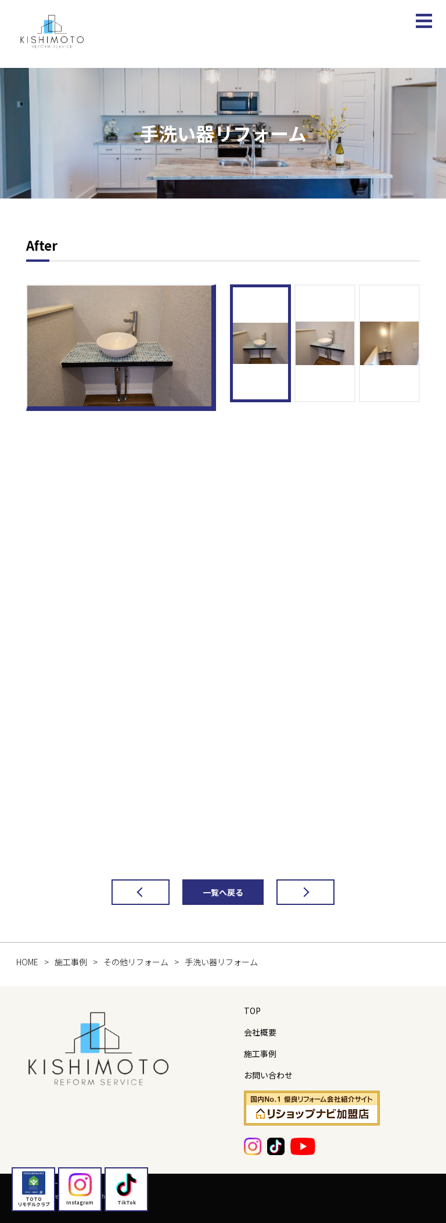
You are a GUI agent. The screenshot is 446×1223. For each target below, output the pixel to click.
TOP (252, 1010)
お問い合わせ (268, 1075)
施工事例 (260, 1053)
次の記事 (294, 892)
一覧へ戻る (223, 892)
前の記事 (129, 892)
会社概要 (260, 1032)
